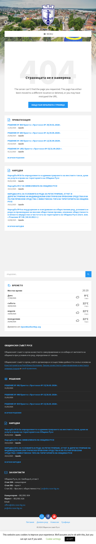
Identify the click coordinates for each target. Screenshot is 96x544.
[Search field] (42, 274)
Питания (30, 522)
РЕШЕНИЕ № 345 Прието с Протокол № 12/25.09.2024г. (34, 140)
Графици (65, 522)
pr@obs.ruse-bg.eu (50, 488)
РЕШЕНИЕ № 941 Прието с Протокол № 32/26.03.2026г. (31, 385)
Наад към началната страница (48, 105)
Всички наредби (16, 226)
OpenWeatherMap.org (31, 326)
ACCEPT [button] (69, 539)
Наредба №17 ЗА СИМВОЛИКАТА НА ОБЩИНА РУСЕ (32, 186)
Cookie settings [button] (53, 538)
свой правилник (29, 368)
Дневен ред (42, 522)
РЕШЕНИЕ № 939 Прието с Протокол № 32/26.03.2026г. (31, 403)
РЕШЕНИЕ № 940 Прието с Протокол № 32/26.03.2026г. (31, 394)
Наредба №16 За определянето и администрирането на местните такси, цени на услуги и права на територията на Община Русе (48, 176)
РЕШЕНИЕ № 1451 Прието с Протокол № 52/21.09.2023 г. (35, 148)
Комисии (55, 522)
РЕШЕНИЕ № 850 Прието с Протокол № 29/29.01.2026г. (34, 124)
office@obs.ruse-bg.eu (15, 505)
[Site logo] (48, 24)
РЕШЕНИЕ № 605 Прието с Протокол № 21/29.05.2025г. (34, 132)
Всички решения (16, 158)
